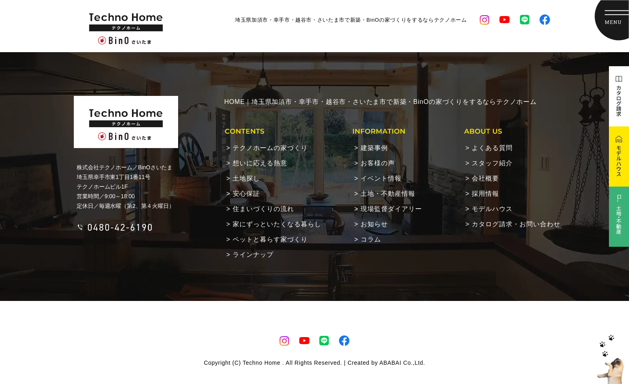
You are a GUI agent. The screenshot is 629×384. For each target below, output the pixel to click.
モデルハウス (492, 208)
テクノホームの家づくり (270, 147)
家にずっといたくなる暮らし (277, 224)
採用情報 (485, 193)
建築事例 (374, 147)
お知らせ (374, 224)
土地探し (246, 178)
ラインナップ (253, 254)
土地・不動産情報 (388, 193)
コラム (371, 239)
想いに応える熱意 (260, 163)
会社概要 (485, 178)
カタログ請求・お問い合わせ (516, 224)
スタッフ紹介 (492, 163)
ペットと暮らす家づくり (270, 239)
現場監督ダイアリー (391, 208)
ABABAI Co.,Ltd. (402, 363)
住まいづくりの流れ (263, 208)
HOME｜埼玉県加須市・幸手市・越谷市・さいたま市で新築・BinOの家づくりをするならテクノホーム (380, 101)
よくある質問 (492, 147)
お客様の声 (378, 163)
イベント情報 (381, 178)
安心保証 (246, 193)
